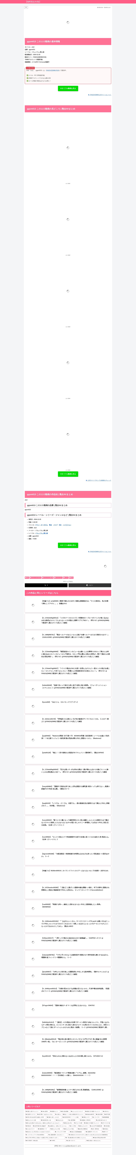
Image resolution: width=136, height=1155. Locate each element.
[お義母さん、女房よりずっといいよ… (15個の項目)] (58, 1126)
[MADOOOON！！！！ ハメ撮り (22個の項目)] (71, 1117)
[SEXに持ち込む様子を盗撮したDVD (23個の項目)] (35, 1117)
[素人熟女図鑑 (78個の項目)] (65, 1111)
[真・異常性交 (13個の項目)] (96, 1129)
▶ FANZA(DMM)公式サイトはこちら (99, 95)
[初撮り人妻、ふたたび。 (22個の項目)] (54, 1117)
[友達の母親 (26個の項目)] (99, 1114)
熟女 (50, 525)
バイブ (55, 525)
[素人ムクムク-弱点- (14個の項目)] (70, 1129)
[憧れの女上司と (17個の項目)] (68, 1123)
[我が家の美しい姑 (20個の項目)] (47, 1120)
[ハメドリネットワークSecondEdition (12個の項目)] (36, 1135)
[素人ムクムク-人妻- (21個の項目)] (32, 1120)
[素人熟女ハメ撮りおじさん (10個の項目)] (98, 1140)
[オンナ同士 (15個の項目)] (73, 1126)
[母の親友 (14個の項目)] (107, 1126)
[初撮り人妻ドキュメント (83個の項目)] (32, 1111)
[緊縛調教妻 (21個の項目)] (106, 1117)
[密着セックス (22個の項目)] (86, 1117)
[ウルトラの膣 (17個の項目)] (78, 1123)
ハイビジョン (67, 525)
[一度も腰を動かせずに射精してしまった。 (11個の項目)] (78, 1137)
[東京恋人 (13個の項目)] (106, 1129)
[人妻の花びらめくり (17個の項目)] (103, 1120)
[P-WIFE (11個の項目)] (57, 1140)
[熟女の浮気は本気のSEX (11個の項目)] (101, 1137)
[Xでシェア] (46, 585)
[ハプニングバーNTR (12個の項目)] (61, 1132)
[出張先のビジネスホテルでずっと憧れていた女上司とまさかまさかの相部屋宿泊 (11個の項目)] (89, 1135)
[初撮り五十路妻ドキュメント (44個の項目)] (93, 1111)
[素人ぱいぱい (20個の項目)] (61, 1120)
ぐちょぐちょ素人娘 (41, 533)
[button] (89, 585)
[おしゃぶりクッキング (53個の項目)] (77, 1111)
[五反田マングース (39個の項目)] (30, 1114)
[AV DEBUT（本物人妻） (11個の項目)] (37, 1140)
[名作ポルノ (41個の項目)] (106, 1111)
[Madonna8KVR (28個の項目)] (90, 1114)
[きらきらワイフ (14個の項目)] (31, 1129)
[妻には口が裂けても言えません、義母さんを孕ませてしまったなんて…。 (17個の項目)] (44, 1123)
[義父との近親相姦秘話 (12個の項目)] (77, 1132)
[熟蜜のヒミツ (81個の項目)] (55, 1111)
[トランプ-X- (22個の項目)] (96, 1117)
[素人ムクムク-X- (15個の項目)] (83, 1126)
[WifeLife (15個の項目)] (28, 1126)
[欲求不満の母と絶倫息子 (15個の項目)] (39, 1126)
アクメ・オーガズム (41, 525)
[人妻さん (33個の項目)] (58, 1114)
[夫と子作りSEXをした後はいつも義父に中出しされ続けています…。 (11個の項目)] (45, 1137)
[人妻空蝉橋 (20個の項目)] (73, 1120)
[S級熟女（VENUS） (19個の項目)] (87, 1120)
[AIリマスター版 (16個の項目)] (106, 1123)
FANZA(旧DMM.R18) (52, 70)
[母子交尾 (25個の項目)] (107, 1114)
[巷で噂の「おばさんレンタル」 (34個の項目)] (45, 1114)
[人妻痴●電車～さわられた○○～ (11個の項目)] (58, 1135)
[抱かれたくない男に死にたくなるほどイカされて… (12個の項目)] (39, 1132)
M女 (60, 525)
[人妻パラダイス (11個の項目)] (76, 1140)
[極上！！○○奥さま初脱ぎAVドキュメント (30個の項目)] (73, 1114)
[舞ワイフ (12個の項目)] (106, 1132)
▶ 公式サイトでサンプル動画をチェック (98, 480)
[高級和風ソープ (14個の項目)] (43, 1129)
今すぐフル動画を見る (68, 88)
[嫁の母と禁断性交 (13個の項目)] (83, 1129)
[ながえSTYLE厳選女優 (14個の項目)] (96, 1126)
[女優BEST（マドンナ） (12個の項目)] (93, 1132)
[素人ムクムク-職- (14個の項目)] (56, 1129)
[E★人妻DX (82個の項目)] (44, 1111)
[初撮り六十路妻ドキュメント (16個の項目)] (92, 1123)
